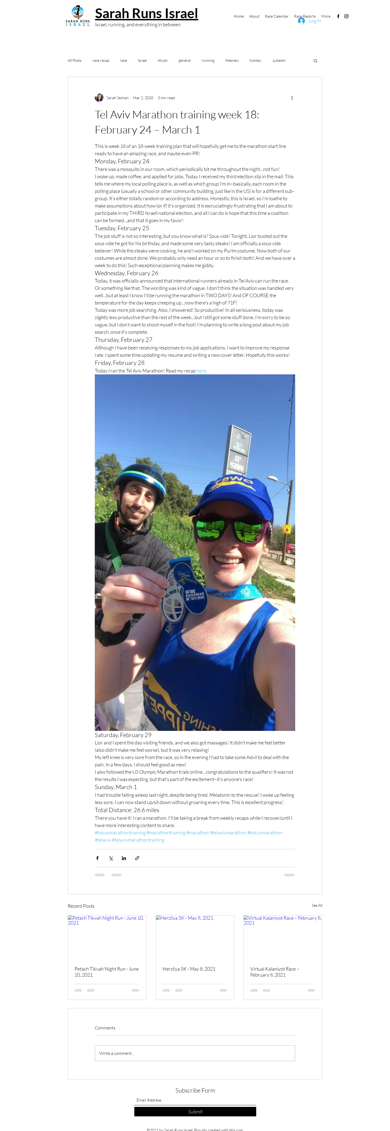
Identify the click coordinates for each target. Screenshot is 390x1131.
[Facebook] (338, 16)
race (123, 60)
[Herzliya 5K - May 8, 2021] (195, 937)
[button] (315, 60)
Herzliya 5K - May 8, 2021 (188, 969)
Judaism (278, 60)
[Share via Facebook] (97, 858)
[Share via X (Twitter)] (110, 858)
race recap (100, 60)
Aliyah (163, 60)
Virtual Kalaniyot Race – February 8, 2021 (274, 972)
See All (317, 905)
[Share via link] (137, 858)
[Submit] (195, 1111)
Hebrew (232, 60)
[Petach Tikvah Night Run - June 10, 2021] (107, 937)
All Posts (75, 60)
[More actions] (292, 97)
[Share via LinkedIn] (123, 858)
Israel (142, 60)
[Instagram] (346, 16)
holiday (255, 60)
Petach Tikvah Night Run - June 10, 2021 (106, 972)
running (208, 60)
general (184, 60)
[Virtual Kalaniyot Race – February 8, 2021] (283, 937)
